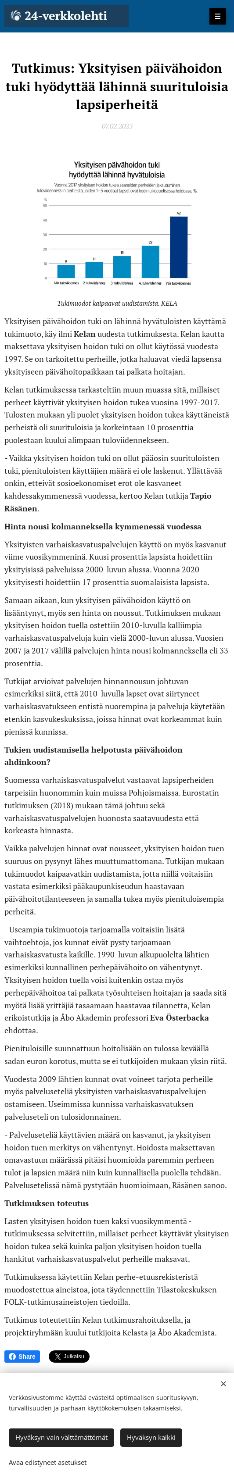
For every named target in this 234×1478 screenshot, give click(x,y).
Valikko (214, 16)
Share (22, 1356)
